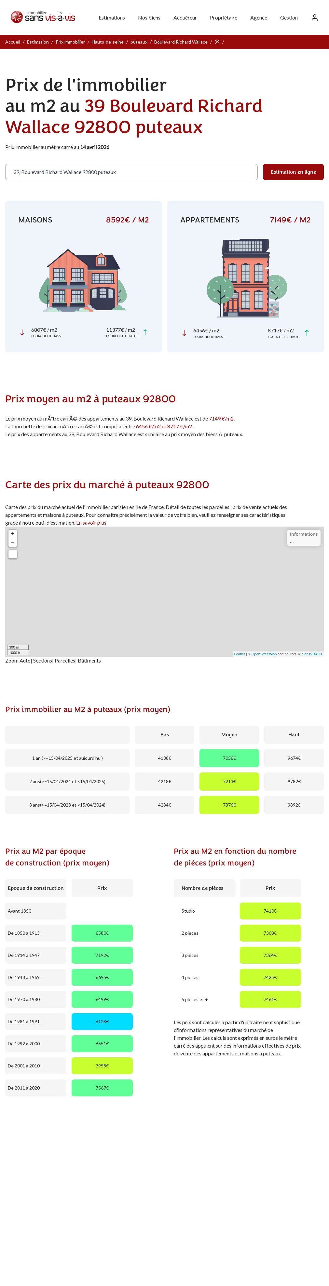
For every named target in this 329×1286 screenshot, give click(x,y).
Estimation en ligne (293, 172)
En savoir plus (91, 522)
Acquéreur (185, 17)
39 (217, 42)
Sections (42, 660)
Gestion (289, 17)
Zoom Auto (18, 660)
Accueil (12, 42)
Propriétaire (223, 17)
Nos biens (149, 17)
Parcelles (65, 660)
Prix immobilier (70, 42)
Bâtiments (89, 660)
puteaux (138, 42)
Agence (258, 17)
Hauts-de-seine (108, 42)
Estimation (38, 42)
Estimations (112, 17)
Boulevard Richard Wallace (181, 42)
